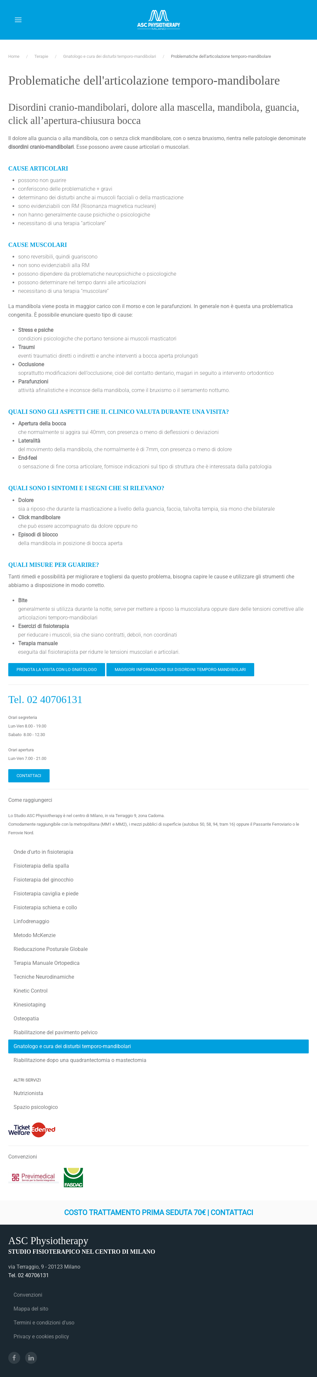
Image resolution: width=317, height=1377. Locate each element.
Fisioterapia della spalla (41, 866)
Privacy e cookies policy (41, 1336)
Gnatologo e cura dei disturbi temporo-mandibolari (72, 1046)
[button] (18, 20)
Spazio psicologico (36, 1107)
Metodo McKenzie (35, 935)
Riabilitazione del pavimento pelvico (56, 1032)
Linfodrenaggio (31, 921)
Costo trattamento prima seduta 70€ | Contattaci (158, 1212)
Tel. (17, 699)
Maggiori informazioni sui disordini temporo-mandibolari (180, 669)
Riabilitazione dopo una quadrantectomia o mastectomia (80, 1060)
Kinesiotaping (30, 1005)
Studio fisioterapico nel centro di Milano (81, 1251)
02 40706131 (54, 699)
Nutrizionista (28, 1093)
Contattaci (29, 775)
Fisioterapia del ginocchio (43, 880)
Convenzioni (28, 1295)
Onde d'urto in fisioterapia (43, 852)
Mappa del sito (31, 1309)
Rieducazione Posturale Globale (51, 949)
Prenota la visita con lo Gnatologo (57, 669)
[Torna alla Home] (158, 20)
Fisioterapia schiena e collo (45, 907)
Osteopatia (26, 1018)
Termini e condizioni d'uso (44, 1322)
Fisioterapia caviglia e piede (46, 893)
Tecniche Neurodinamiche (44, 977)
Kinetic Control (31, 991)
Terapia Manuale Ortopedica (47, 963)
